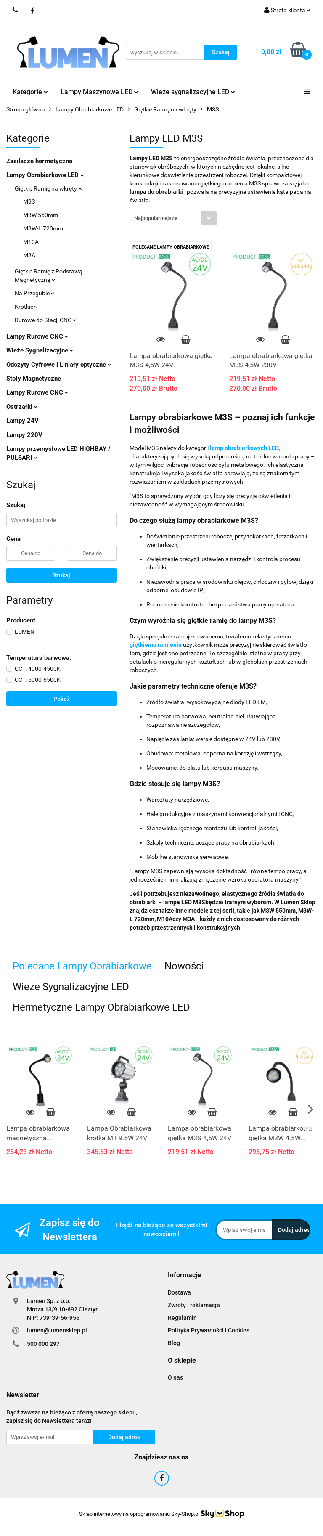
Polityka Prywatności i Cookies (208, 1330)
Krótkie (26, 306)
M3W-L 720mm (43, 228)
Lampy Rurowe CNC (37, 336)
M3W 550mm (40, 215)
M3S (29, 201)
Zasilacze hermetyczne (39, 161)
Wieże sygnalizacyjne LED (193, 92)
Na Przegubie (34, 293)
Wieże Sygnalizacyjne (39, 350)
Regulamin (182, 1317)
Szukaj (61, 575)
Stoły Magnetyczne (33, 378)
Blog (174, 1343)
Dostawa (179, 1292)
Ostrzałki (21, 406)
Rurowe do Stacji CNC (45, 320)
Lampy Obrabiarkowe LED (45, 175)
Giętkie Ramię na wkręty (48, 188)
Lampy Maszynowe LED (99, 92)
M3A (29, 255)
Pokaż (61, 699)
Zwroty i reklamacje (194, 1305)
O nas (175, 1377)
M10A (31, 241)
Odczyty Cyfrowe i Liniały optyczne (58, 364)
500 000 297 (43, 1343)
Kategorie (30, 92)
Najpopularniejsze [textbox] (155, 218)
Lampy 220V (24, 435)
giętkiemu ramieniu (156, 644)
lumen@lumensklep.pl (57, 1330)
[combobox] (173, 218)
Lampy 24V (22, 420)
